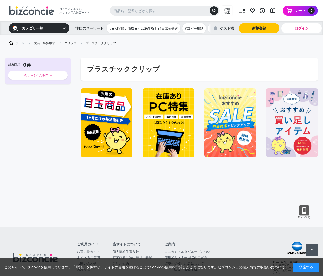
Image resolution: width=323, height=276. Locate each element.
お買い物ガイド (88, 251)
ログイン (301, 28)
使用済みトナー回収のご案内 (186, 257)
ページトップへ (312, 250)
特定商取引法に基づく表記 (132, 257)
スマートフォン (304, 212)
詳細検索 (227, 10)
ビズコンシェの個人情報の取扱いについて (251, 267)
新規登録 (259, 28)
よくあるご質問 (88, 257)
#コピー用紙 (194, 28)
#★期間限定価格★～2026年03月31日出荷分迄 (143, 28)
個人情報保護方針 (126, 251)
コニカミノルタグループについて (189, 251)
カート (305, 10)
